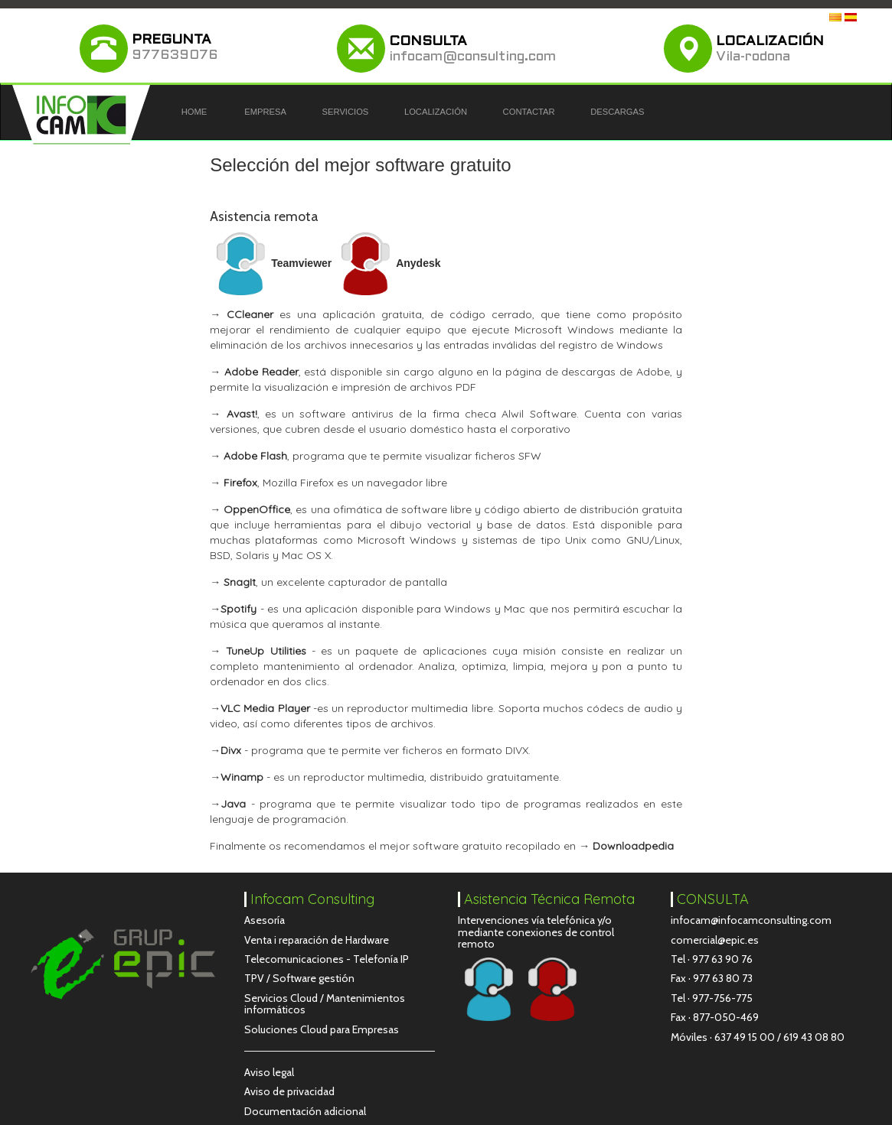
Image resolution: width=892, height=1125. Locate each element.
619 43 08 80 (814, 1037)
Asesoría (264, 920)
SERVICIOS (345, 111)
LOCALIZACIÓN (435, 111)
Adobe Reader (261, 372)
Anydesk (387, 263)
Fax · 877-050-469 (715, 1017)
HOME (194, 111)
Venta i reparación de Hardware (316, 940)
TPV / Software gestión (299, 978)
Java (233, 804)
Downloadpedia (633, 846)
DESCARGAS (617, 111)
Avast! (242, 414)
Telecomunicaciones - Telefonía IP (326, 959)
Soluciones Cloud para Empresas (321, 1029)
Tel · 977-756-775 (712, 998)
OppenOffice (257, 509)
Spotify (238, 609)
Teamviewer (271, 263)
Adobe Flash (255, 456)
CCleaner (250, 314)
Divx (231, 750)
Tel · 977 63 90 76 (712, 959)
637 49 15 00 (744, 1037)
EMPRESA (265, 111)
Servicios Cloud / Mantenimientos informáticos (324, 1003)
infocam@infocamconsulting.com (751, 920)
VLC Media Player (265, 708)
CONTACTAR (529, 111)
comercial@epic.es (715, 940)
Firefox (240, 482)
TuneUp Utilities (263, 651)
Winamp (242, 777)
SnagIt (240, 582)
